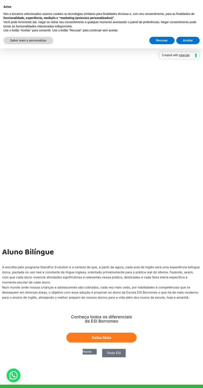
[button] (7, 377)
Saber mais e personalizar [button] (28, 40)
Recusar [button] (162, 40)
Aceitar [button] (188, 40)
